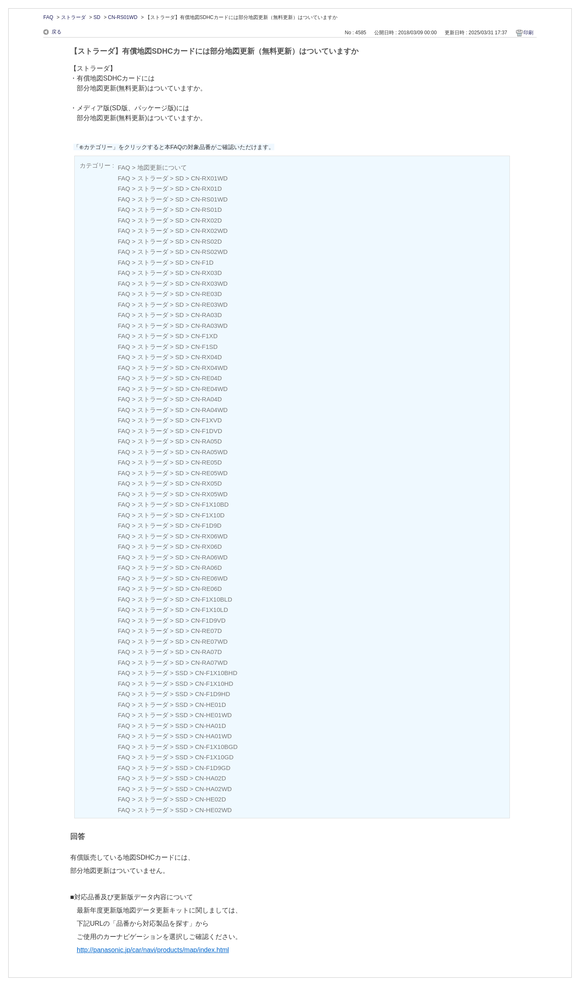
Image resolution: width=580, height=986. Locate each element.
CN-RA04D (206, 399)
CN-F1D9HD (212, 693)
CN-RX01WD (209, 178)
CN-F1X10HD (214, 683)
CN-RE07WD (209, 641)
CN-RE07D (206, 630)
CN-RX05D (206, 483)
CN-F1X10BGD (216, 746)
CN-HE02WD (213, 809)
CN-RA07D (206, 651)
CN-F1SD (204, 346)
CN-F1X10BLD (211, 599)
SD (96, 17)
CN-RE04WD (209, 388)
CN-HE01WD (213, 714)
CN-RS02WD (209, 251)
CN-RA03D (206, 314)
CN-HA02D (210, 778)
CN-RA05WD (209, 451)
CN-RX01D (206, 188)
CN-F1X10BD (210, 504)
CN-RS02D (206, 241)
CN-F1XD (204, 335)
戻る (56, 32)
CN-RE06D (206, 588)
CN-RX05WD (209, 494)
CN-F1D (202, 262)
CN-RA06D (206, 567)
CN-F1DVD (206, 430)
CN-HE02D (210, 799)
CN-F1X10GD (214, 757)
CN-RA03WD (209, 325)
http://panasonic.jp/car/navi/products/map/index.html (153, 949)
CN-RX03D (206, 272)
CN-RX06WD (209, 536)
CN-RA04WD (209, 409)
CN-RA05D (206, 441)
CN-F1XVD (206, 420)
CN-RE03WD (209, 304)
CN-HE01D (210, 704)
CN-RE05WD (209, 472)
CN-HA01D (210, 725)
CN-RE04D (206, 378)
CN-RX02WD (209, 230)
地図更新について (162, 167)
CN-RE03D (206, 293)
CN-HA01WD (213, 736)
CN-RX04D (206, 356)
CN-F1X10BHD (216, 672)
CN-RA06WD (209, 557)
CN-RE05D (206, 462)
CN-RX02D (206, 220)
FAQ (48, 17)
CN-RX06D (206, 546)
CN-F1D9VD (208, 620)
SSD (181, 672)
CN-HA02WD (213, 788)
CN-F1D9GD (213, 767)
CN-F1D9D (206, 525)
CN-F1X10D (208, 515)
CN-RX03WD (209, 283)
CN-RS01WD (122, 17)
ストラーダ (73, 17)
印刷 (528, 33)
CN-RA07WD (209, 662)
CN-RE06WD (209, 578)
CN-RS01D (206, 209)
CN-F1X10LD (209, 609)
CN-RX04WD (209, 367)
